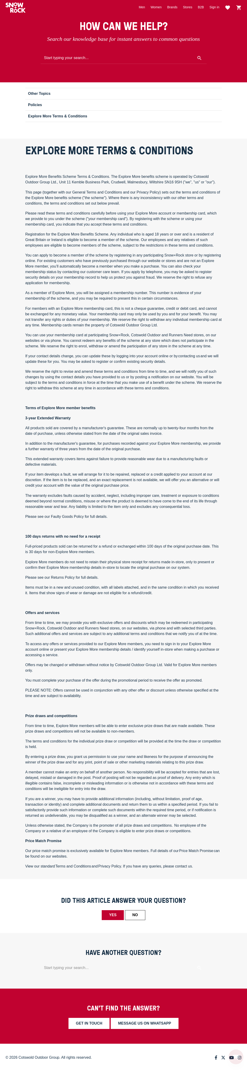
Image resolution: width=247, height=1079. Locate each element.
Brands (172, 7)
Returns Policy (63, 577)
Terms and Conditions (73, 866)
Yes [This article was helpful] (112, 915)
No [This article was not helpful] (135, 915)
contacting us (189, 356)
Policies (35, 105)
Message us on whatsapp (144, 1023)
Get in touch (89, 1023)
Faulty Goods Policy (67, 517)
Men (142, 7)
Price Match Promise (196, 851)
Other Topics (39, 93)
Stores (187, 7)
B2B (201, 7)
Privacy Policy (109, 866)
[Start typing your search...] (124, 58)
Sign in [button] (214, 7)
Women (156, 7)
